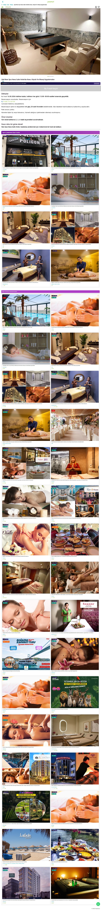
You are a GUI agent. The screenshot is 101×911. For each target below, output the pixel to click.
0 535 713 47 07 (9, 101)
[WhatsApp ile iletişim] (98, 904)
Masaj (11, 4)
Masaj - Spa (6, 4)
